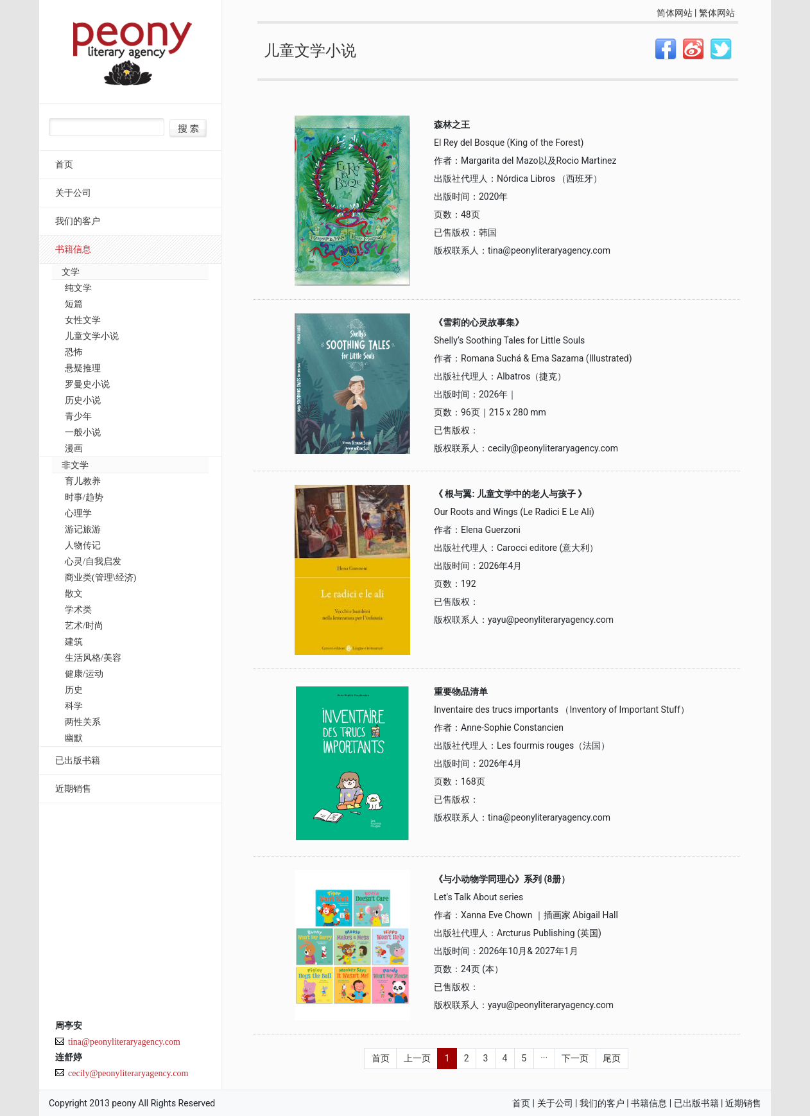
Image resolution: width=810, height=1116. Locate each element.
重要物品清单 (461, 691)
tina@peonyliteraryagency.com (124, 1042)
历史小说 (83, 400)
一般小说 (83, 432)
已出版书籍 (77, 760)
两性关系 (83, 722)
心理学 (78, 513)
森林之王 (452, 124)
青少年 (78, 416)
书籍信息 (73, 249)
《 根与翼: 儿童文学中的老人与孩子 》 (510, 494)
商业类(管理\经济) (100, 577)
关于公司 (73, 193)
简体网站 (675, 13)
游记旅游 (83, 529)
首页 (64, 165)
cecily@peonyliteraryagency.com (128, 1073)
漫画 (74, 448)
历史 (74, 690)
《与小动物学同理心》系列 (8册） (502, 879)
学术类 (78, 610)
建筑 (74, 642)
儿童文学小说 (92, 336)
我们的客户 (77, 221)
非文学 (75, 465)
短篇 (74, 304)
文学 (71, 272)
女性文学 (83, 320)
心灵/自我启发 (93, 561)
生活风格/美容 (93, 658)
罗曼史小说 (87, 384)
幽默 (74, 738)
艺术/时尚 (84, 626)
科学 (74, 706)
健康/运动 (84, 674)
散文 (74, 593)
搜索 (188, 128)
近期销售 (73, 789)
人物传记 (83, 545)
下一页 (575, 1058)
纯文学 (78, 288)
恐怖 (74, 352)
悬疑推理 (83, 368)
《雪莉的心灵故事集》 (479, 322)
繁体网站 (717, 13)
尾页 (612, 1058)
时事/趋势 (84, 497)
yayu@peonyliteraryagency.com (551, 620)
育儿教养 (83, 481)
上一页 (417, 1058)
